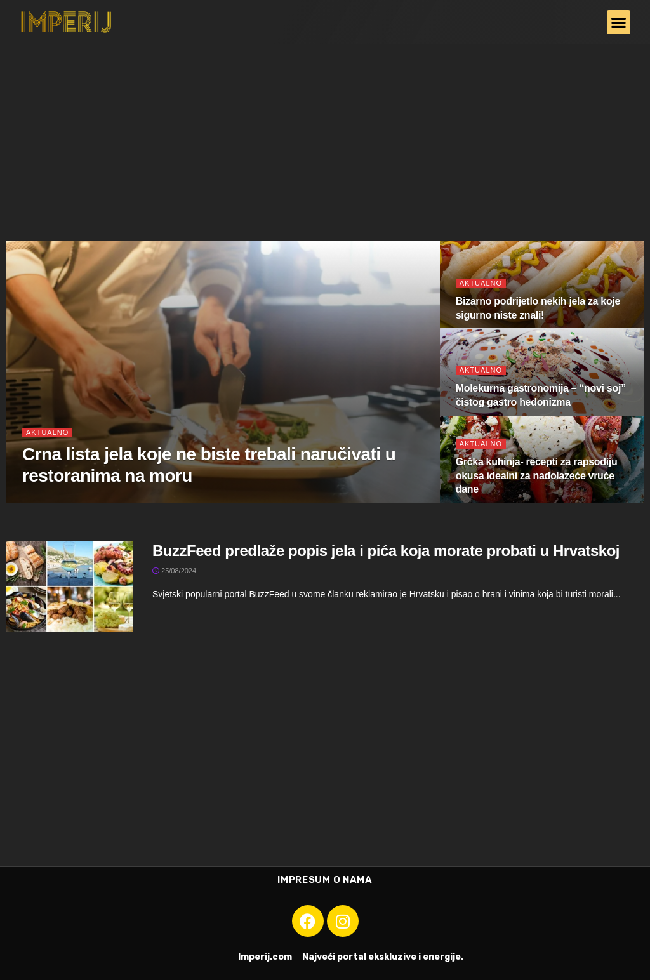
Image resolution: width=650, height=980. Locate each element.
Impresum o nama (325, 879)
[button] (619, 22)
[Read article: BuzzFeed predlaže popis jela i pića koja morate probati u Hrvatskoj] (69, 586)
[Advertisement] (325, 139)
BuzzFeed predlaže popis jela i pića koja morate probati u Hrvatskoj (386, 550)
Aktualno (47, 432)
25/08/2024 (174, 570)
